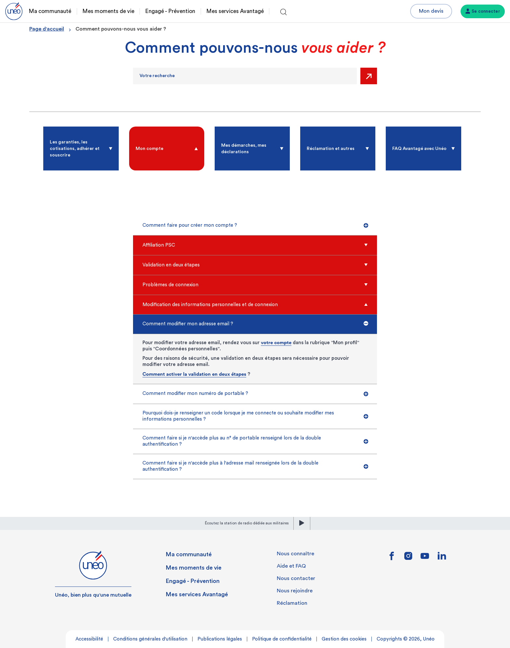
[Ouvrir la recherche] (284, 12)
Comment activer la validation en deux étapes (194, 374)
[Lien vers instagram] (408, 558)
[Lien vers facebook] (391, 558)
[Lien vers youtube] (424, 558)
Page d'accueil (46, 29)
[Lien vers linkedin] (442, 558)
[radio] (80, 148)
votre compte (276, 342)
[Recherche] (245, 76)
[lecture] (301, 523)
